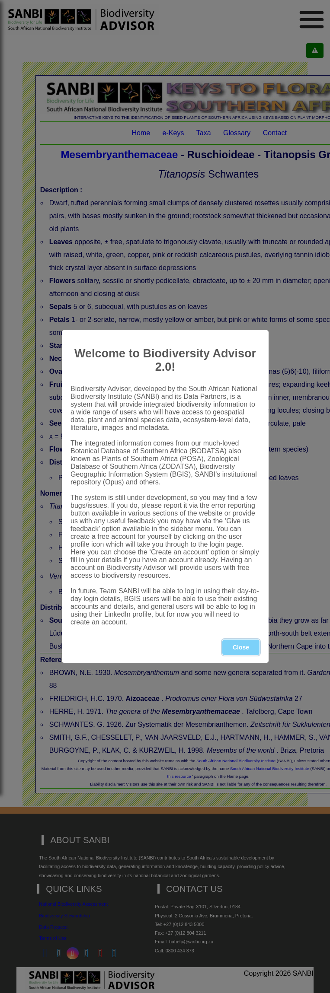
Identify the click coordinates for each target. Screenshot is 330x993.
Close (240, 647)
